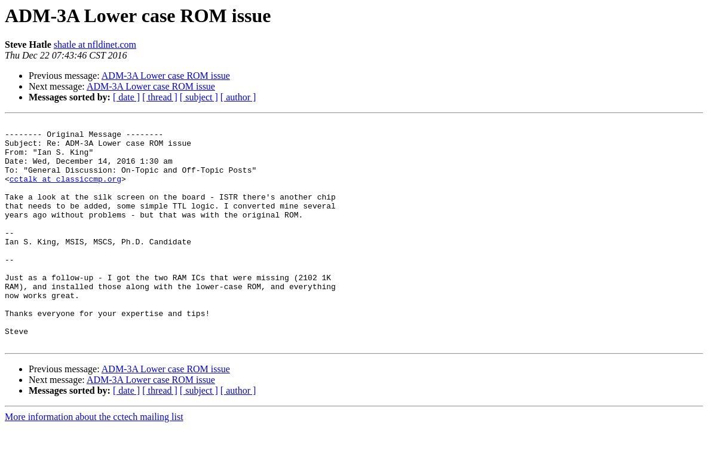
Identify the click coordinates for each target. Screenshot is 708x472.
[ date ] (126, 97)
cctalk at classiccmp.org (65, 191)
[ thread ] (159, 97)
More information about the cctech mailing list (94, 461)
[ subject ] (199, 97)
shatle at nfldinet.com (95, 44)
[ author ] (238, 97)
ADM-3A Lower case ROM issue (166, 76)
